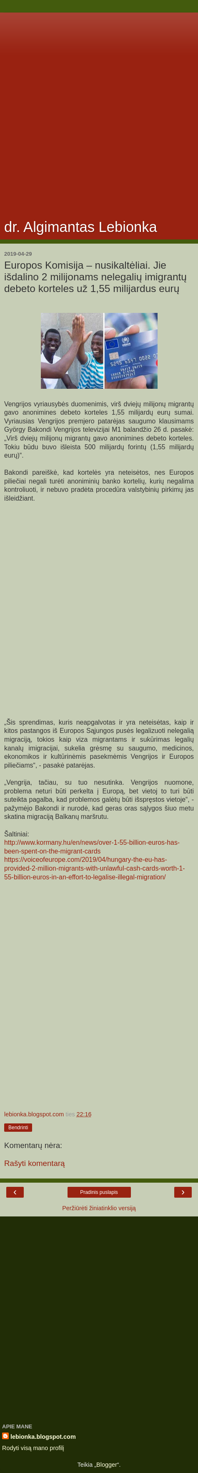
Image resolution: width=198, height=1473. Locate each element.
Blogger (106, 1464)
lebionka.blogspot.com (43, 1436)
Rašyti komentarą (34, 1163)
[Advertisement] (99, 112)
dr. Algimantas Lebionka (80, 227)
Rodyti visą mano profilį (33, 1448)
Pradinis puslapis (99, 1192)
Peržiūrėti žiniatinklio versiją (99, 1208)
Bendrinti (18, 1128)
